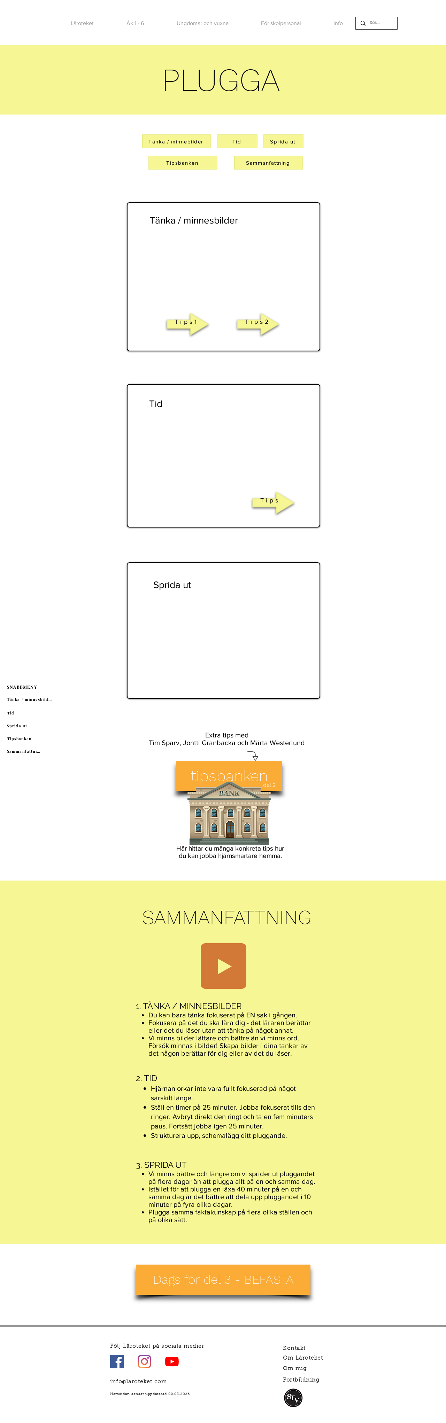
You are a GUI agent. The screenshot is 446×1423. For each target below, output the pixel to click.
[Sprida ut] (18, 726)
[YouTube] (172, 1361)
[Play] (223, 966)
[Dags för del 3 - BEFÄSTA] (223, 1280)
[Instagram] (144, 1361)
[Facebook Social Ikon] (117, 1361)
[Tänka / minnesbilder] (30, 699)
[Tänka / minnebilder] (176, 141)
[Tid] (11, 713)
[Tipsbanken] (20, 739)
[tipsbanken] (229, 776)
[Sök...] (376, 23)
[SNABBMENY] (22, 687)
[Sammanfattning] (25, 751)
